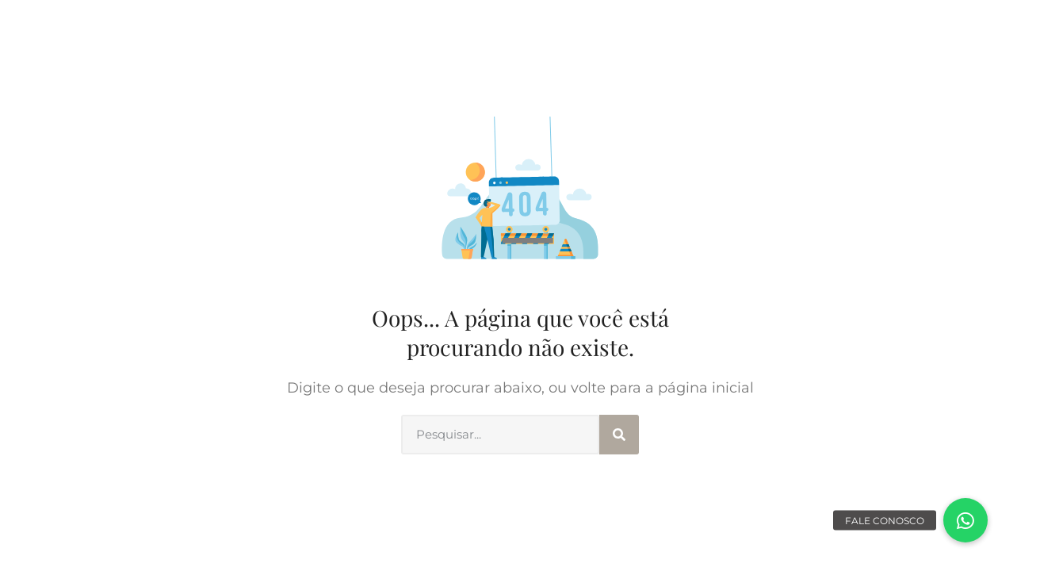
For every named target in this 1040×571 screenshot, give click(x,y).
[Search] (619, 434)
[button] (965, 520)
